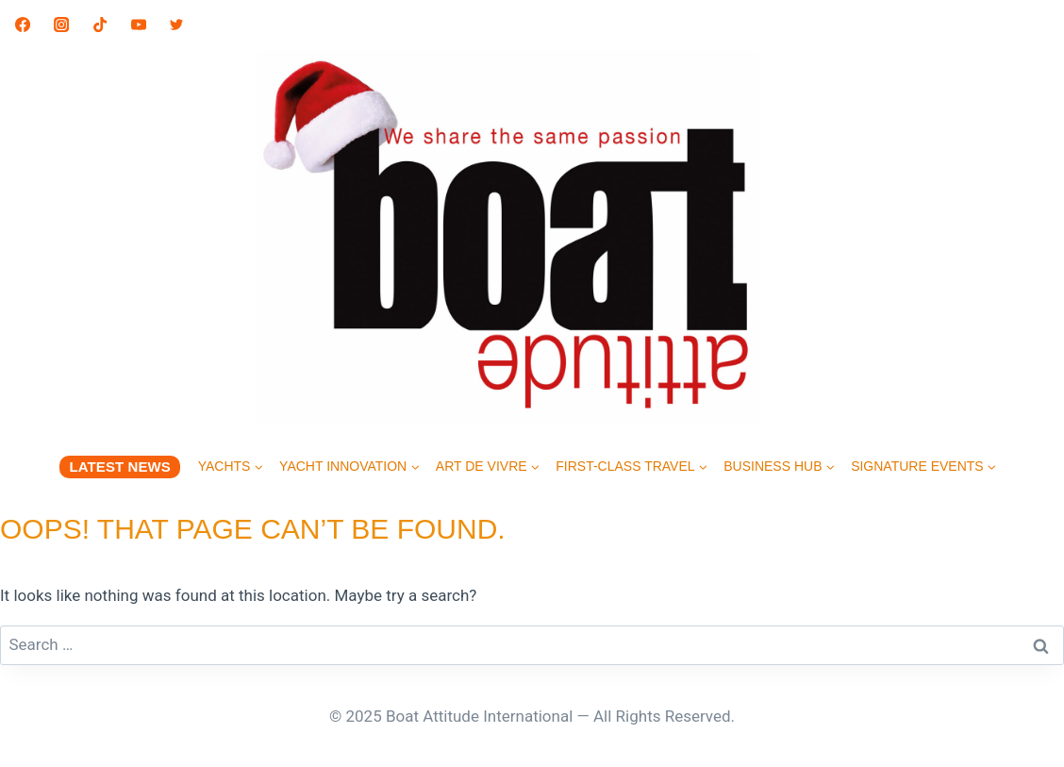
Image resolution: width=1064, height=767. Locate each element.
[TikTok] (100, 24)
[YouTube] (139, 24)
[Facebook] (23, 24)
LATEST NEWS (119, 467)
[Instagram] (61, 24)
